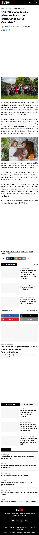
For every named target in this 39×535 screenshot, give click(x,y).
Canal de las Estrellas (18, 8)
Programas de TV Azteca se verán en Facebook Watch (18, 502)
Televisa (3, 253)
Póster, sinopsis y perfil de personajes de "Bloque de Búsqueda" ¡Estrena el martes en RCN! (28, 427)
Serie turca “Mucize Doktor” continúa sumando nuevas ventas (19, 493)
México (31, 251)
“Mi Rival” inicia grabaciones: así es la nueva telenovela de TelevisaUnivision (19, 349)
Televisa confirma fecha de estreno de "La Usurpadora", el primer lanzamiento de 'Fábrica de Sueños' (28, 274)
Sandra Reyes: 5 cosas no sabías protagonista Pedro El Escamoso (18, 466)
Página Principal (6, 8)
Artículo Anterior (7, 311)
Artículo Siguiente (31, 311)
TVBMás (20, 527)
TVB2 (8, 253)
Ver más (35, 264)
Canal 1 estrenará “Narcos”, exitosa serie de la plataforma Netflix (16, 484)
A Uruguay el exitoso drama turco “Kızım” (15, 475)
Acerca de (12, 532)
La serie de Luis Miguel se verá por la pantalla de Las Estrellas (28, 288)
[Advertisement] (19, 55)
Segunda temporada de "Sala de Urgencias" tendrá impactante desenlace (28, 413)
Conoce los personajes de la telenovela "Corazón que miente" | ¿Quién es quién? (28, 441)
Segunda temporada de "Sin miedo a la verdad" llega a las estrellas (28, 302)
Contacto (19, 532)
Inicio (5, 532)
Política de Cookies (29, 532)
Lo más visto (10, 404)
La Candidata (24, 251)
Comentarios (28, 404)
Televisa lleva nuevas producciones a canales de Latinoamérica (17, 457)
